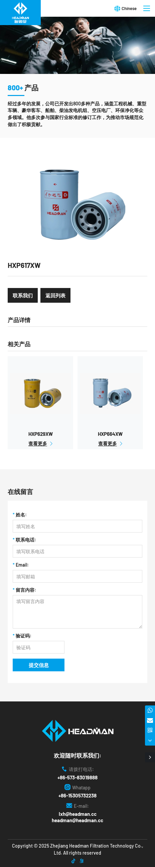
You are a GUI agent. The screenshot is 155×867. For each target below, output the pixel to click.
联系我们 (23, 295)
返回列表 (55, 295)
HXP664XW (110, 434)
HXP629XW (40, 434)
